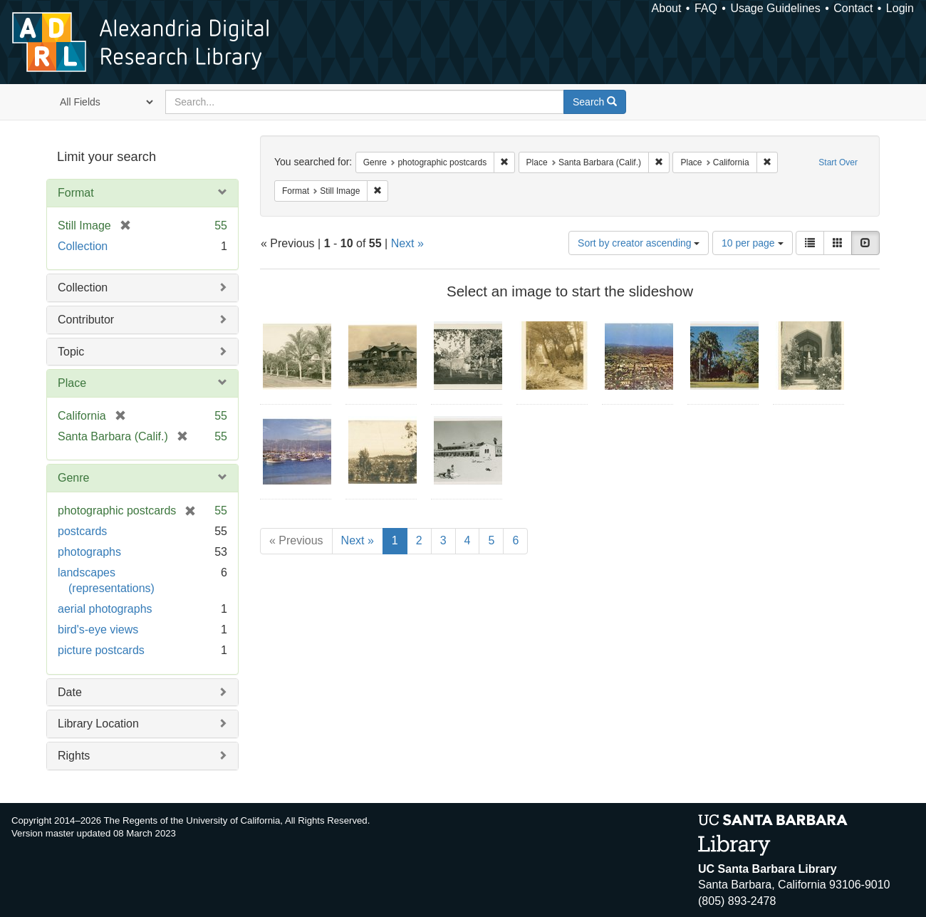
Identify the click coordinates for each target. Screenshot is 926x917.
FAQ (705, 8)
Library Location (98, 723)
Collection (83, 246)
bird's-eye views (98, 629)
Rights (74, 756)
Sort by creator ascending (638, 243)
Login (900, 8)
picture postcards (101, 650)
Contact (853, 8)
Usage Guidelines (775, 8)
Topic (71, 352)
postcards (82, 531)
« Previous (296, 540)
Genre (73, 478)
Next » (407, 243)
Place (72, 383)
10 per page (753, 243)
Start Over (838, 162)
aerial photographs (105, 609)
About (667, 8)
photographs (89, 552)
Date (70, 692)
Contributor (86, 320)
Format (76, 193)
